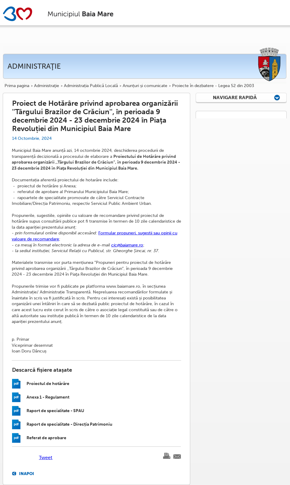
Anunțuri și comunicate (145, 86)
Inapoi (26, 473)
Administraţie (46, 86)
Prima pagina (17, 86)
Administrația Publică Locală (91, 86)
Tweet (45, 457)
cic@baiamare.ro (127, 245)
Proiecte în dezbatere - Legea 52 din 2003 (213, 86)
